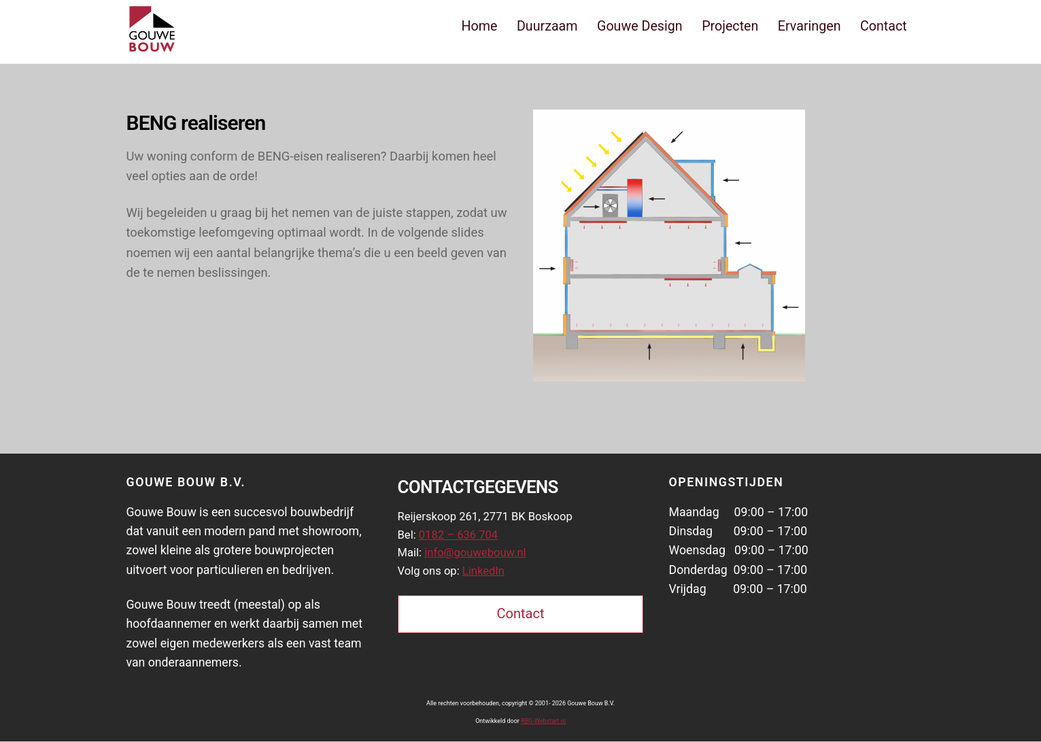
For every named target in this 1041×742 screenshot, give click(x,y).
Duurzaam (547, 26)
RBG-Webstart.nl (543, 721)
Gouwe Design (640, 26)
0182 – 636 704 (462, 538)
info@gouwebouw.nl (480, 557)
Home (480, 26)
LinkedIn (488, 576)
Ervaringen (809, 26)
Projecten (730, 26)
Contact (883, 26)
